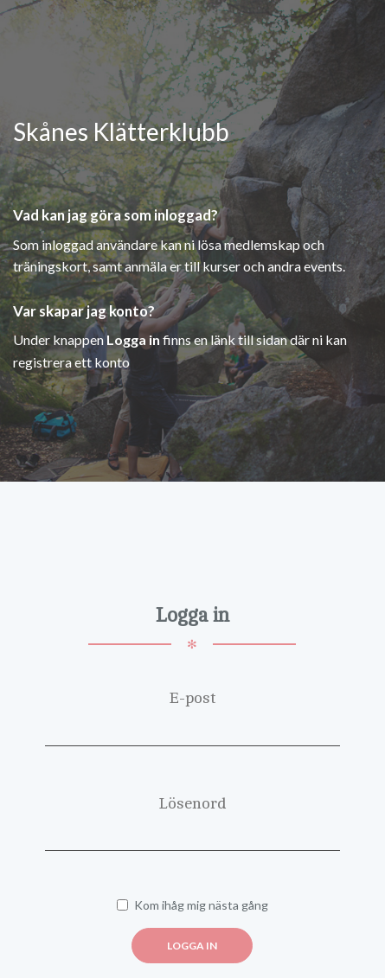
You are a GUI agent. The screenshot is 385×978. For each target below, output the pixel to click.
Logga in (192, 945)
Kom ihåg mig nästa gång (192, 905)
